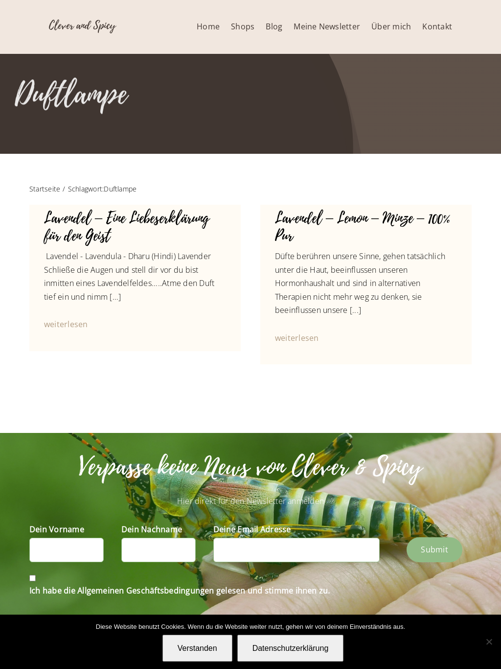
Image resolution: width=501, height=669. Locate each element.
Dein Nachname (151, 529)
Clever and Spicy (82, 25)
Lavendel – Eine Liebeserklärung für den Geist (126, 227)
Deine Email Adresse (252, 529)
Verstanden (197, 648)
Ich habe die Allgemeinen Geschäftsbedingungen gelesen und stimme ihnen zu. (179, 590)
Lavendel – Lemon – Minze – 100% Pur (362, 227)
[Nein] (489, 641)
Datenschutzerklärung (290, 648)
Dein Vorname (56, 529)
